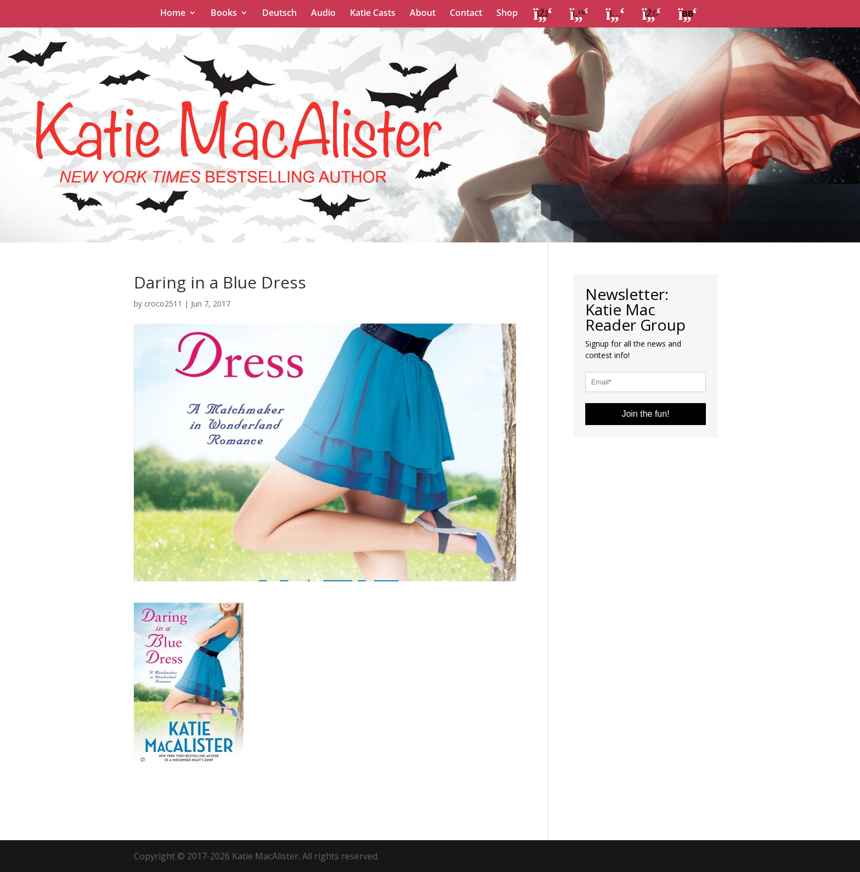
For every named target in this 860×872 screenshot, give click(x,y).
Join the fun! (645, 413)
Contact (466, 14)
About (422, 14)
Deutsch (279, 14)
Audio (323, 14)
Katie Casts (372, 14)
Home (172, 14)
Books (224, 14)
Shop (507, 14)
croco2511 (163, 303)
